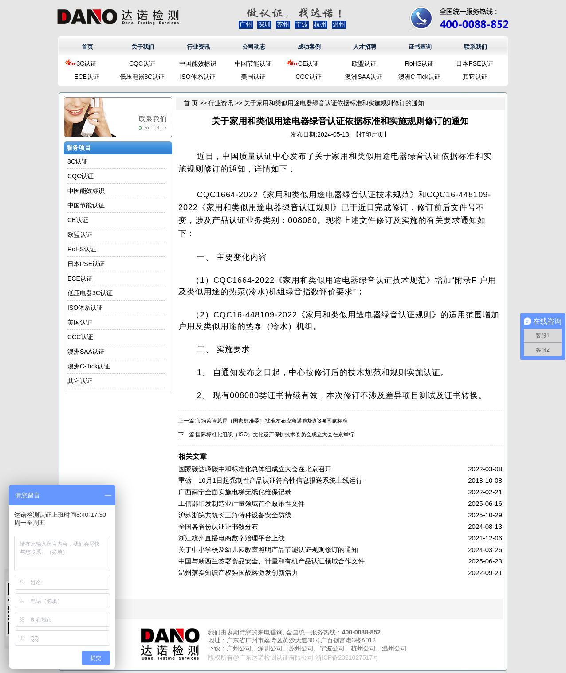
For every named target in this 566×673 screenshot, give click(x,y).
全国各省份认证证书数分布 (218, 526)
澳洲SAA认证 (363, 76)
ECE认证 (86, 76)
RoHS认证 (419, 63)
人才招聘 (364, 46)
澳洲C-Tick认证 (419, 76)
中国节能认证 (253, 63)
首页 (87, 46)
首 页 (191, 102)
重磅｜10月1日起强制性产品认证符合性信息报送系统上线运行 (270, 480)
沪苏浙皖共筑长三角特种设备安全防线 (234, 515)
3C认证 (87, 63)
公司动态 (253, 46)
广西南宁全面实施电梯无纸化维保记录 (234, 492)
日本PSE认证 (474, 63)
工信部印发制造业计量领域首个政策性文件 (241, 503)
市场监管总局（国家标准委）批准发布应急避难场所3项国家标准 (272, 421)
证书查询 (420, 46)
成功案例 (309, 46)
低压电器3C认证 (142, 76)
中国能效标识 (197, 63)
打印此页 (371, 134)
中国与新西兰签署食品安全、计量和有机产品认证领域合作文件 (271, 561)
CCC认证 (308, 76)
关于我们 (142, 46)
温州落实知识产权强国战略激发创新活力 (238, 572)
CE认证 (308, 63)
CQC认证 (142, 63)
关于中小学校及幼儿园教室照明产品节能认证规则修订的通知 (268, 549)
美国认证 (253, 76)
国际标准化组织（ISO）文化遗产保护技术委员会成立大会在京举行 (275, 434)
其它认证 (475, 76)
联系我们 (475, 46)
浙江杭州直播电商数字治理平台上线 (231, 538)
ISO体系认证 (197, 76)
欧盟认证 (364, 63)
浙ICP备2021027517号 (347, 657)
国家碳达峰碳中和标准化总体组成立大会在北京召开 (254, 469)
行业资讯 (198, 46)
